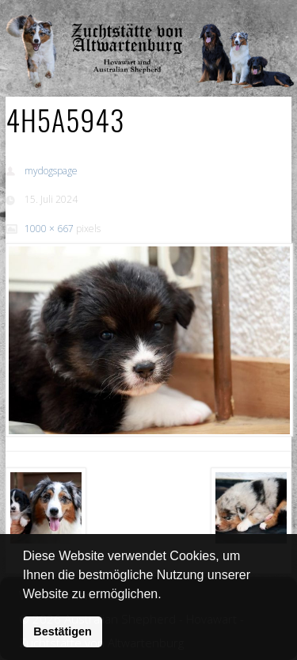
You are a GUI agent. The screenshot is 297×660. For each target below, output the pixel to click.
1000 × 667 (49, 228)
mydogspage (51, 170)
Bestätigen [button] (62, 631)
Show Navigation (240, 16)
